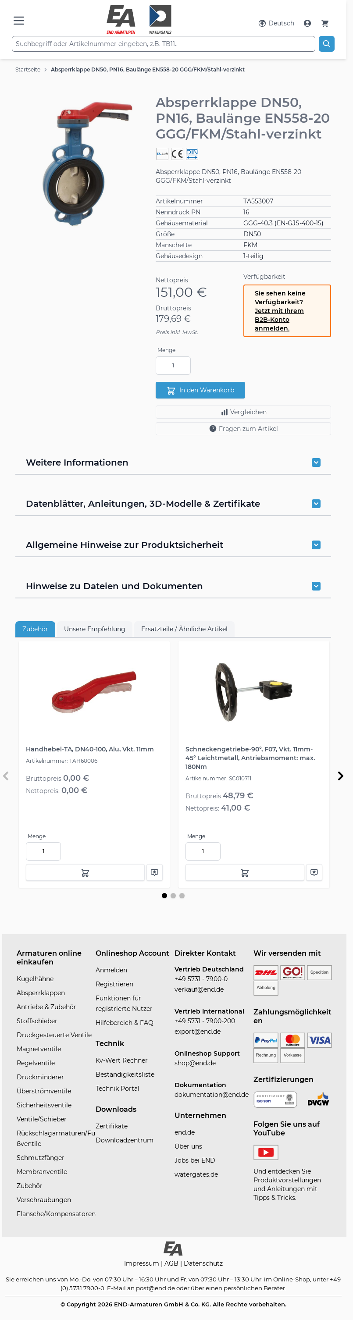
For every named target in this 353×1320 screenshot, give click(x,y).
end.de (185, 1132)
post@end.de (155, 1288)
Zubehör (35, 629)
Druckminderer (40, 1077)
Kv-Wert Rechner (122, 1060)
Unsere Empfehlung (94, 629)
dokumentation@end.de (212, 1095)
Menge (166, 350)
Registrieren (114, 984)
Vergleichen (244, 412)
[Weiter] (340, 776)
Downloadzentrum (124, 1140)
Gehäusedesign (179, 256)
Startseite (27, 69)
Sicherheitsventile (44, 1105)
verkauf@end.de (199, 989)
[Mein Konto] (308, 23)
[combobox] (163, 44)
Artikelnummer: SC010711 (218, 778)
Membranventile (42, 1172)
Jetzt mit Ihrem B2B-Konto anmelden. (279, 319)
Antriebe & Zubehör (46, 1007)
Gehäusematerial (182, 223)
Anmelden (111, 970)
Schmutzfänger (40, 1158)
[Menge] (173, 365)
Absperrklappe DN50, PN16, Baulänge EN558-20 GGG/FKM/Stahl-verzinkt (148, 69)
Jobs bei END (195, 1160)
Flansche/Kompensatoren (56, 1214)
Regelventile (36, 1063)
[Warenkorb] (325, 23)
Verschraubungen (44, 1200)
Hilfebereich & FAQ (124, 1023)
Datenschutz (203, 1263)
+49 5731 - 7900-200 (205, 1021)
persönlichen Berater (254, 1288)
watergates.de (196, 1174)
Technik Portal (117, 1088)
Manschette (174, 245)
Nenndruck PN (178, 212)
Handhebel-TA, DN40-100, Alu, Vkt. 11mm (90, 749)
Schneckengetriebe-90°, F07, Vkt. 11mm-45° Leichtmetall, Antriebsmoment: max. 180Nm (250, 758)
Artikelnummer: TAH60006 (61, 761)
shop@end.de (195, 1063)
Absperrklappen (41, 993)
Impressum (142, 1263)
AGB (172, 1263)
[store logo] (139, 19)
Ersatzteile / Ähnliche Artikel (184, 629)
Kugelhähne (35, 979)
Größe (165, 234)
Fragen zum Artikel (243, 428)
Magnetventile (39, 1049)
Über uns (188, 1146)
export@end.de (198, 1031)
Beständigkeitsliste (125, 1074)
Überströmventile (44, 1091)
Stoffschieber (37, 1021)
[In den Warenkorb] (85, 872)
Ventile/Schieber (42, 1119)
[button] (81, 164)
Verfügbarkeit (264, 277)
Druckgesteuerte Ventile (54, 1035)
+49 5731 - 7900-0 (201, 979)
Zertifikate (112, 1126)
